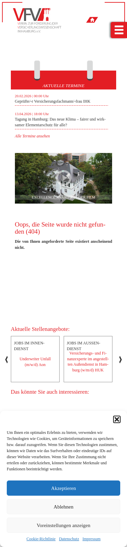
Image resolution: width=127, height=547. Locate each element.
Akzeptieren (63, 488)
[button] (116, 419)
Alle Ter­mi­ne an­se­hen (32, 136)
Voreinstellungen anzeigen (63, 525)
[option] (61, 114)
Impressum (91, 539)
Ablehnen (63, 507)
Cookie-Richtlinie (41, 539)
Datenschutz (69, 539)
